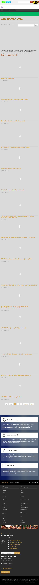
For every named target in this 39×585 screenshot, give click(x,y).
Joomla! (5, 582)
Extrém (22, 496)
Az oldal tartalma (13, 546)
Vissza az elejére (33, 482)
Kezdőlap (5, 13)
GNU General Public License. (29, 582)
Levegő (22, 494)
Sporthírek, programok (15, 540)
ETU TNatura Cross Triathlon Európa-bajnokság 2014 (16, 259)
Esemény (23, 522)
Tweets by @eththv (5, 533)
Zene (22, 516)
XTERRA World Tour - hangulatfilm (11, 397)
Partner (4, 516)
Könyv (22, 520)
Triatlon (4, 503)
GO (36, 25)
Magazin (5, 518)
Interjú (4, 522)
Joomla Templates (24, 580)
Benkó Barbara (24, 503)
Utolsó (32, 404)
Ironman (4, 496)
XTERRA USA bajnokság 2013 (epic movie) (13, 328)
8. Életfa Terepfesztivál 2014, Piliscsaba (13, 190)
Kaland (22, 490)
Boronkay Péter (24, 507)
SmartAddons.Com (16, 580)
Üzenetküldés (5, 572)
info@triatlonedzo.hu (7, 568)
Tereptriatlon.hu (4, 482)
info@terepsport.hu (7, 566)
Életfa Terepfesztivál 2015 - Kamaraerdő (13, 121)
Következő (26, 404)
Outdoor (5, 509)
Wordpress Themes (33, 580)
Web (4, 520)
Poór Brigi (23, 505)
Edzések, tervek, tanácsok (16, 542)
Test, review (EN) (14, 548)
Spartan (4, 494)
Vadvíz (22, 492)
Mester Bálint (24, 509)
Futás (4, 507)
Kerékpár (5, 505)
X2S (4, 492)
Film (22, 518)
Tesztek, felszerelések (15, 544)
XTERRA (10, 13)
